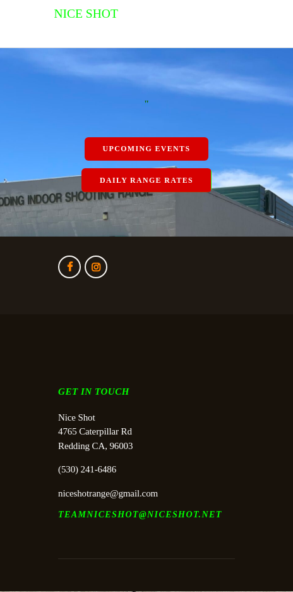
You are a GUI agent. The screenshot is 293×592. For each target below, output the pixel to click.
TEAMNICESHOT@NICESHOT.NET (140, 514)
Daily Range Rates (146, 180)
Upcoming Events (147, 148)
